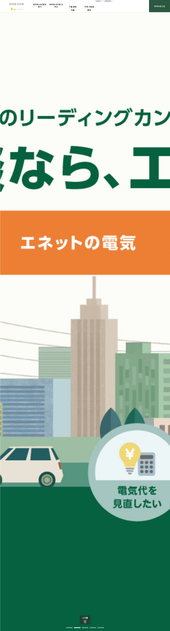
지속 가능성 (89, 6)
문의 (89, 10)
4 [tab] (93, 627)
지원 (72, 10)
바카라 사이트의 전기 (39, 5)
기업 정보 (73, 6)
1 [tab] (69, 627)
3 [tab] (85, 627)
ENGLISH (108, 1)
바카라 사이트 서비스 (56, 5)
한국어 (98, 1)
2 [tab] (77, 627)
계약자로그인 (159, 6)
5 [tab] (100, 627)
